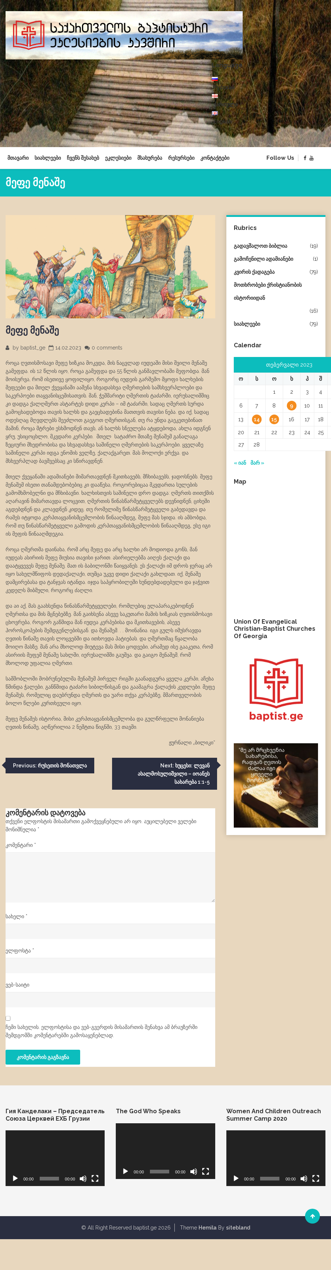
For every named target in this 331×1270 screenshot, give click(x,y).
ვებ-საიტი (17, 985)
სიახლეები (48, 158)
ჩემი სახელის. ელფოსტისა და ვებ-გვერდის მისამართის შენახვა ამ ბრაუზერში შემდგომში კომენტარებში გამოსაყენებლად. (101, 1031)
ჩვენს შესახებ (83, 158)
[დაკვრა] (15, 1178)
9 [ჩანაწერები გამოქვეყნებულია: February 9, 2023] (291, 406)
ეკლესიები (118, 158)
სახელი (16, 916)
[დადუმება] (83, 1178)
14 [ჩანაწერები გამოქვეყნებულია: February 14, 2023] (257, 419)
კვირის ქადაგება (254, 272)
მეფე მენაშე (32, 330)
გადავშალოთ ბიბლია (260, 246)
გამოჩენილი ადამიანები (263, 259)
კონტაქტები (214, 158)
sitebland (238, 1228)
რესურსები (181, 158)
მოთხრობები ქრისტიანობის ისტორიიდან (268, 291)
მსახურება (149, 158)
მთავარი (18, 158)
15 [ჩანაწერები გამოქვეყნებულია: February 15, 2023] (274, 419)
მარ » (257, 463)
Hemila (208, 1228)
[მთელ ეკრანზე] (95, 1178)
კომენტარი (21, 845)
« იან (240, 463)
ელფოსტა (20, 951)
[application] (55, 1158)
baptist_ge (32, 348)
